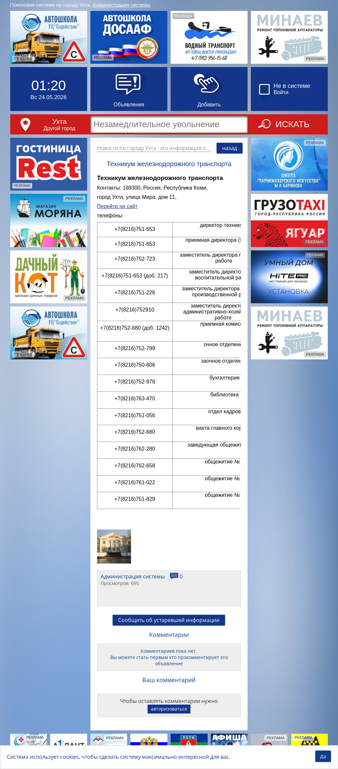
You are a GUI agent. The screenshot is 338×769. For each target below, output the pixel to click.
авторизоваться (169, 709)
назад (229, 148)
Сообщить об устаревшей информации (169, 620)
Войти (281, 92)
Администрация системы (121, 4)
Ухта (59, 121)
